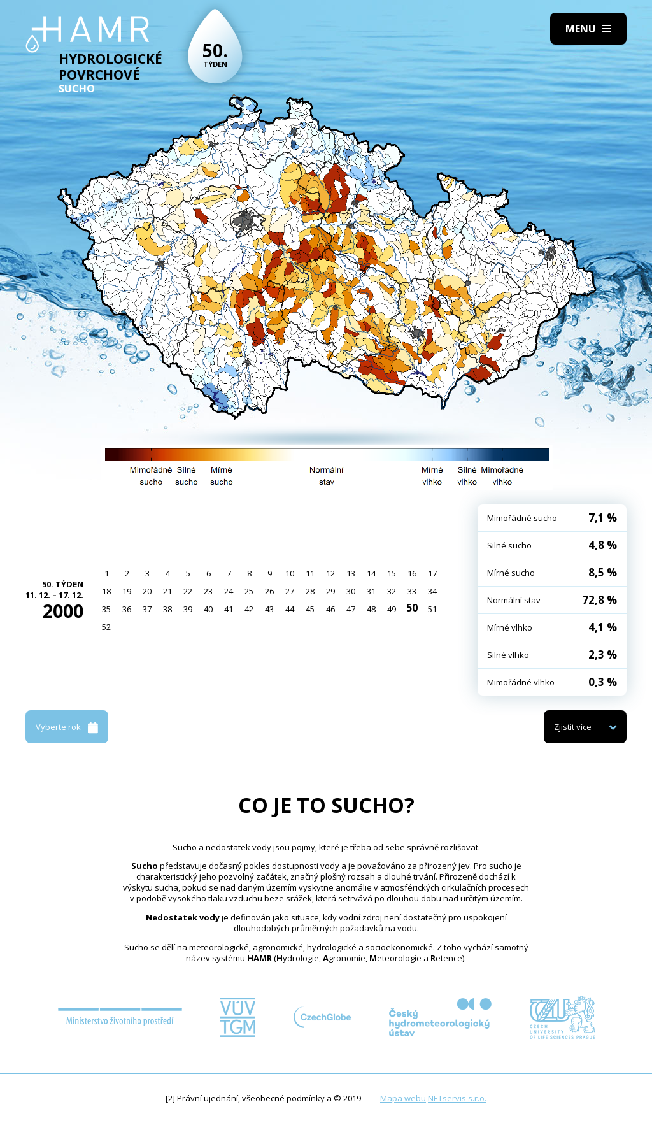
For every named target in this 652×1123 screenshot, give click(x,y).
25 (248, 591)
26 (269, 591)
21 (167, 591)
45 (310, 609)
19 (126, 591)
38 (167, 609)
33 (412, 591)
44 (289, 609)
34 (432, 591)
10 (289, 573)
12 (330, 573)
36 (126, 609)
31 (371, 591)
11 (310, 573)
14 (371, 573)
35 (106, 609)
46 (330, 609)
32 (391, 591)
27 (289, 591)
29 (330, 591)
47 (350, 609)
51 (432, 609)
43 (269, 609)
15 (391, 573)
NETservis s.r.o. (457, 1098)
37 (147, 609)
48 (371, 609)
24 (228, 591)
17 (432, 573)
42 (248, 609)
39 (187, 609)
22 (187, 591)
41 (228, 609)
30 (350, 591)
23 (208, 591)
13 (350, 573)
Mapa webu (403, 1098)
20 (147, 591)
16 (412, 573)
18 (106, 591)
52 (106, 627)
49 (391, 609)
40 (208, 609)
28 (310, 591)
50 (412, 608)
